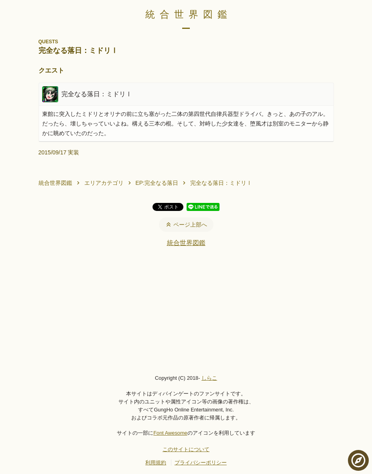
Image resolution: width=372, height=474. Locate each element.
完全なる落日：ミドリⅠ (221, 183)
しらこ (209, 378)
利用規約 (155, 463)
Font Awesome (170, 433)
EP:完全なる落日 (157, 183)
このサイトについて (186, 449)
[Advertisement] (186, 310)
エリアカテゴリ (104, 183)
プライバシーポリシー (201, 463)
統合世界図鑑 (188, 14)
